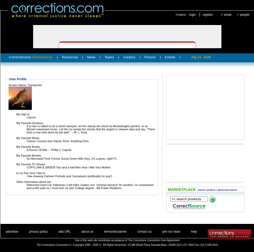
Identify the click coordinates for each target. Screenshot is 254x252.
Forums (150, 57)
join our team (171, 231)
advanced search (227, 190)
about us (87, 231)
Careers (129, 57)
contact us (145, 231)
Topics (109, 57)
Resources (70, 57)
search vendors (206, 190)
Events (170, 57)
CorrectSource (31, 57)
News (91, 57)
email (227, 15)
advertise (12, 231)
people (244, 15)
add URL (64, 231)
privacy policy (38, 231)
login (192, 15)
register (208, 15)
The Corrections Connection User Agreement (154, 240)
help (194, 231)
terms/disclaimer (115, 231)
